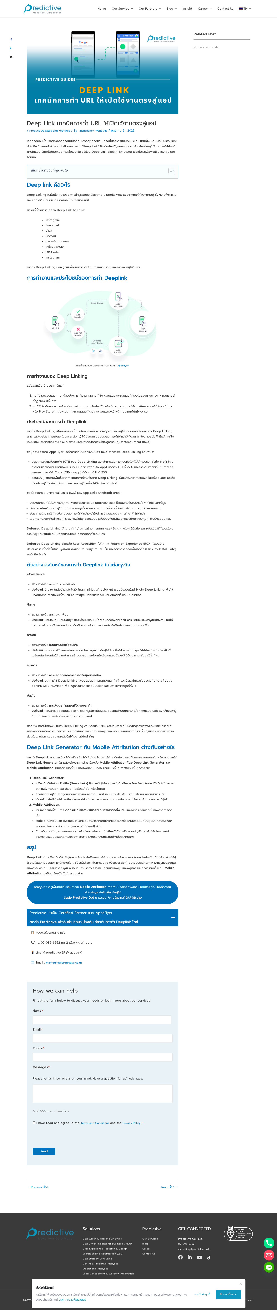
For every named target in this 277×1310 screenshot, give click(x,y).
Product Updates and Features (51, 130)
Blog (170, 9)
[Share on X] (11, 56)
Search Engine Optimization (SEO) (105, 1246)
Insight (187, 9)
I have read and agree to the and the (92, 1120)
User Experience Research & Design (106, 1241)
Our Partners (148, 9)
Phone (38, 1046)
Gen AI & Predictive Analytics (102, 1257)
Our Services (150, 1225)
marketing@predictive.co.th (66, 962)
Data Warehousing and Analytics (104, 1225)
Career (203, 9)
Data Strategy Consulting (99, 1252)
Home (102, 9)
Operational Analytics (97, 1262)
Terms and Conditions (97, 1120)
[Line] (269, 1267)
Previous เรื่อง (39, 1184)
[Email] (269, 1255)
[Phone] (269, 1243)
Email (37, 1029)
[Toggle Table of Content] (170, 171)
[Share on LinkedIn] (11, 48)
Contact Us (225, 9)
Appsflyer (123, 365)
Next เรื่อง (169, 1184)
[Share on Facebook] (11, 39)
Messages (41, 1064)
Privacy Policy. (136, 1120)
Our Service (120, 9)
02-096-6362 (187, 1230)
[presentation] (62, 1133)
